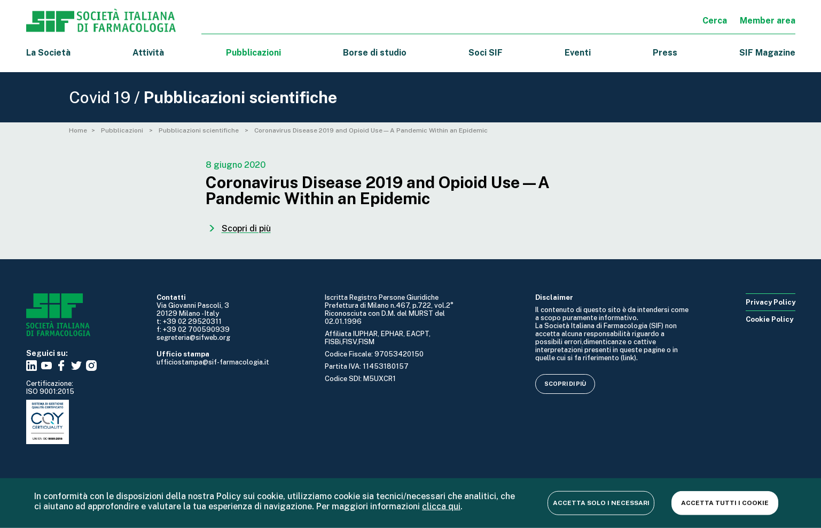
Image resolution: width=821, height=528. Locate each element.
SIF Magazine (767, 53)
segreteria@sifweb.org (193, 337)
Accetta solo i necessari (601, 502)
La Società (48, 53)
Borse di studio (374, 53)
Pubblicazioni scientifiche (199, 130)
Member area (767, 20)
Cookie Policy (769, 319)
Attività (148, 53)
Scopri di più (565, 384)
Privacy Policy (770, 302)
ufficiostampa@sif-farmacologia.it (213, 362)
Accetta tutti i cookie (725, 502)
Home (78, 130)
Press (665, 53)
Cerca (714, 20)
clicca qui (441, 506)
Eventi (578, 53)
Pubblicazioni (123, 130)
